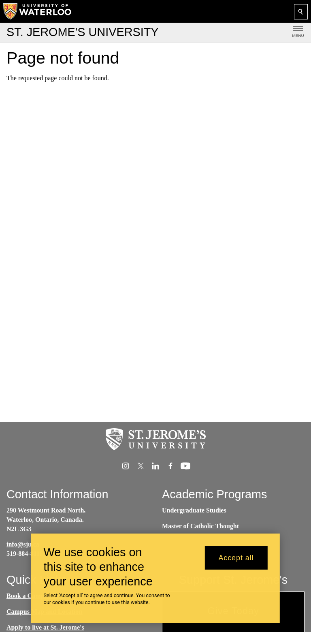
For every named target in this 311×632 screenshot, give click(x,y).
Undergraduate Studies (194, 510)
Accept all (235, 562)
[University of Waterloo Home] (37, 11)
